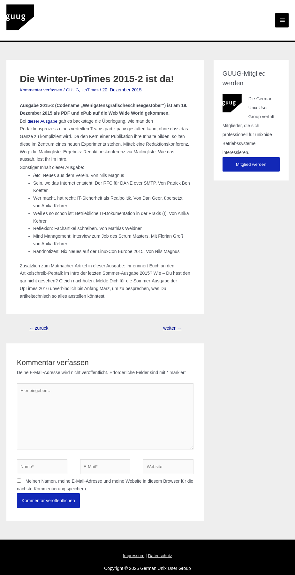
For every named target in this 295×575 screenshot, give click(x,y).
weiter (172, 315)
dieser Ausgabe (42, 108)
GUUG (74, 77)
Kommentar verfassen (42, 77)
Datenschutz (160, 546)
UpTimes (92, 77)
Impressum (133, 546)
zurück (39, 315)
